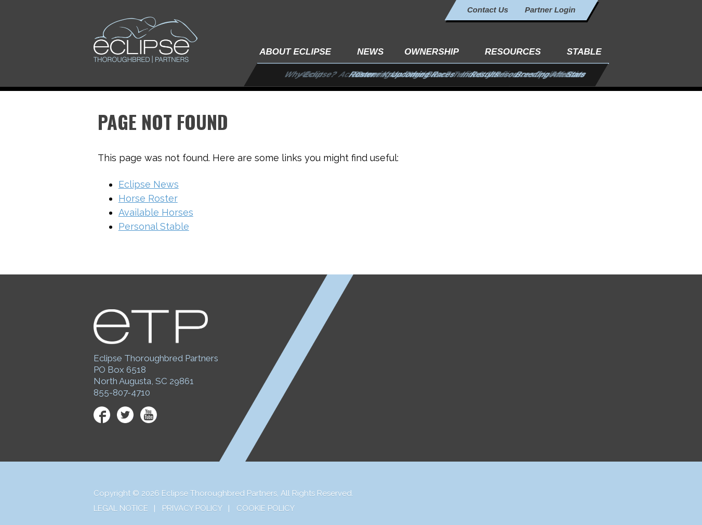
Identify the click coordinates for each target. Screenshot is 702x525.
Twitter (125, 414)
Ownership (431, 52)
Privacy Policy (192, 508)
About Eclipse (295, 52)
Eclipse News (148, 184)
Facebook (102, 414)
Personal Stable (153, 226)
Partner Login (550, 9)
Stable (584, 52)
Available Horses (155, 212)
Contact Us (487, 9)
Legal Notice (121, 508)
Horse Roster (148, 198)
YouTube (148, 414)
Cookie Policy (265, 508)
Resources (513, 52)
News (370, 52)
